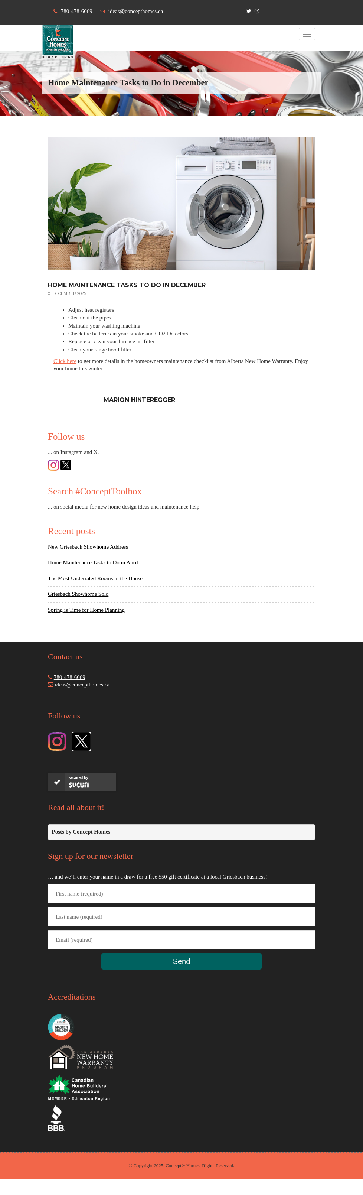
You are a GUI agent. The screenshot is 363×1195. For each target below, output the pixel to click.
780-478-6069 (76, 11)
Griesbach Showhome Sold (78, 594)
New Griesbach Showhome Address (88, 547)
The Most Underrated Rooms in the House (95, 578)
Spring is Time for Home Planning (86, 610)
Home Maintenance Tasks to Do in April (93, 562)
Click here (64, 361)
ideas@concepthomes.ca (135, 11)
